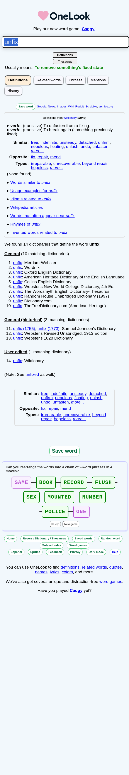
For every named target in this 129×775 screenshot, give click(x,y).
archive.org (105, 106)
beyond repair (94, 163)
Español (16, 555)
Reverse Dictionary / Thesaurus (44, 542)
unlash (72, 146)
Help (56, 528)
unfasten (100, 146)
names (41, 576)
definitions (70, 571)
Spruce (35, 555)
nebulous (39, 146)
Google (41, 106)
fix (33, 157)
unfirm (104, 142)
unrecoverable (66, 163)
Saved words (83, 542)
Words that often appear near (42, 215)
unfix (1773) (48, 328)
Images (61, 106)
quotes (115, 571)
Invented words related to (38, 232)
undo (85, 146)
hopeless (39, 167)
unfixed (32, 374)
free (34, 142)
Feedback (55, 555)
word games (110, 585)
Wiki (71, 106)
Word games (78, 549)
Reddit (79, 106)
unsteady (67, 142)
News (51, 106)
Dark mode (96, 555)
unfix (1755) (24, 328)
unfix (17, 262)
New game (71, 528)
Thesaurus (65, 61)
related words (94, 571)
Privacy (75, 555)
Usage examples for (34, 190)
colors (67, 576)
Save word (25, 106)
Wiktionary (70, 117)
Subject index (51, 549)
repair (42, 157)
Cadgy (88, 29)
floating (57, 146)
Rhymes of (25, 224)
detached (87, 142)
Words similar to (30, 182)
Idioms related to (30, 199)
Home (11, 542)
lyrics (54, 576)
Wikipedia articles (26, 207)
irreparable (41, 163)
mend (55, 157)
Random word (110, 542)
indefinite (49, 142)
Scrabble (91, 106)
